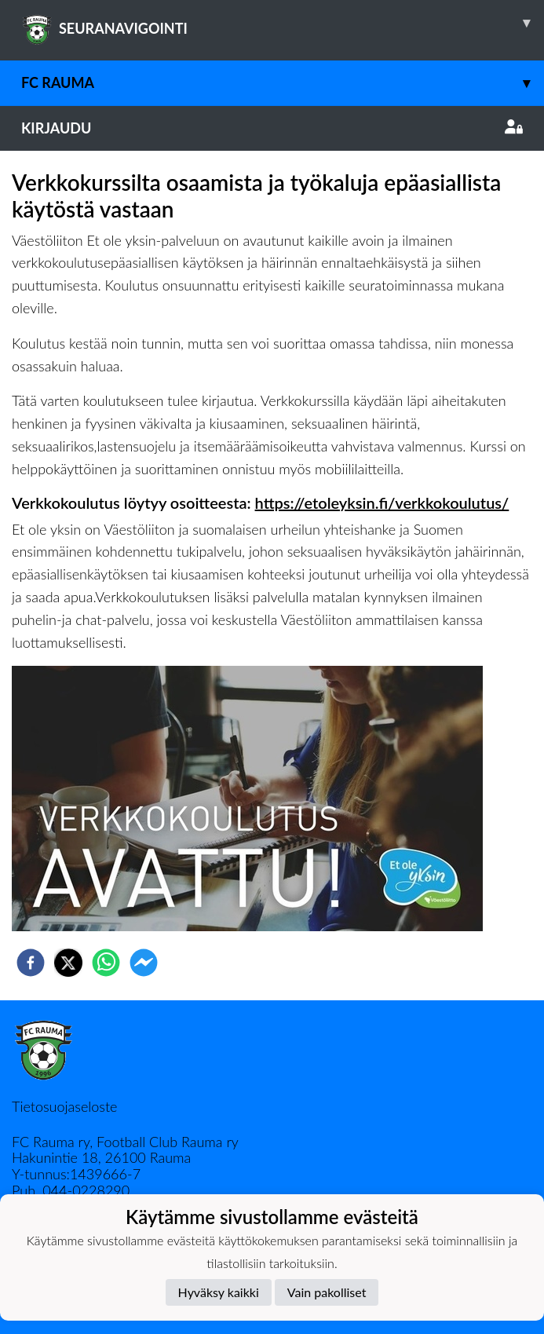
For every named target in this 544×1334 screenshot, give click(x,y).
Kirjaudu (272, 128)
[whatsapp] (106, 962)
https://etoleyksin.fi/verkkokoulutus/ (382, 502)
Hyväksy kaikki (218, 1292)
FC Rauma (282, 82)
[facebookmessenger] (144, 962)
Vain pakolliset (327, 1292)
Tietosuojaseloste (64, 1106)
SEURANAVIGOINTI (282, 23)
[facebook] (30, 962)
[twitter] (68, 962)
